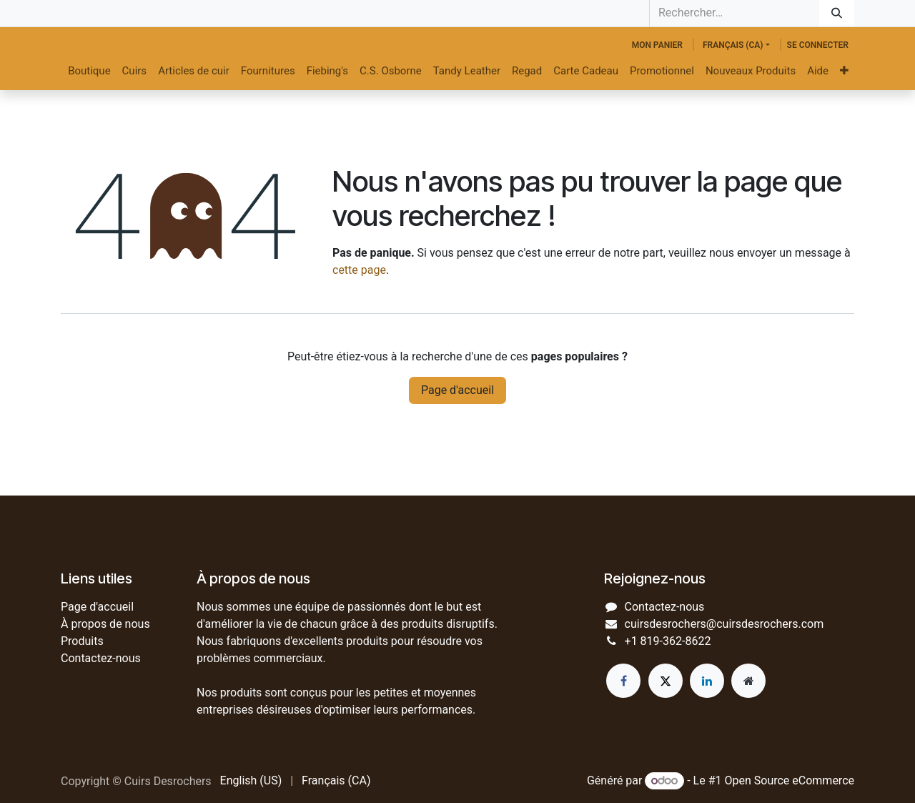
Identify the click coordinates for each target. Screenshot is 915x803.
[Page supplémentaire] (748, 681)
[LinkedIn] (707, 681)
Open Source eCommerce (789, 780)
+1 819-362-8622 (668, 641)
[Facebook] (623, 681)
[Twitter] (665, 681)
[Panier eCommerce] (657, 45)
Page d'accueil (457, 390)
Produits (82, 641)
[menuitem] (89, 71)
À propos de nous (105, 624)
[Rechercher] (836, 13)
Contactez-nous (101, 658)
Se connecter (818, 45)
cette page (359, 270)
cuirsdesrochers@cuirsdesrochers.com (724, 624)
